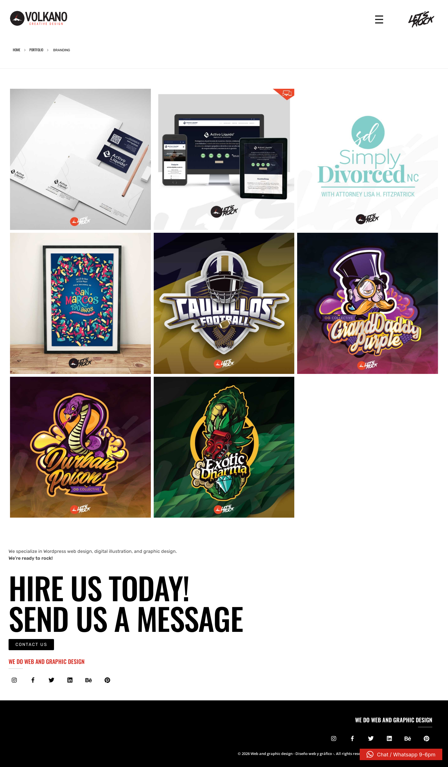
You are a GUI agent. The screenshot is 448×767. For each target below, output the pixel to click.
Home (16, 49)
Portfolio (36, 49)
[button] (401, 754)
